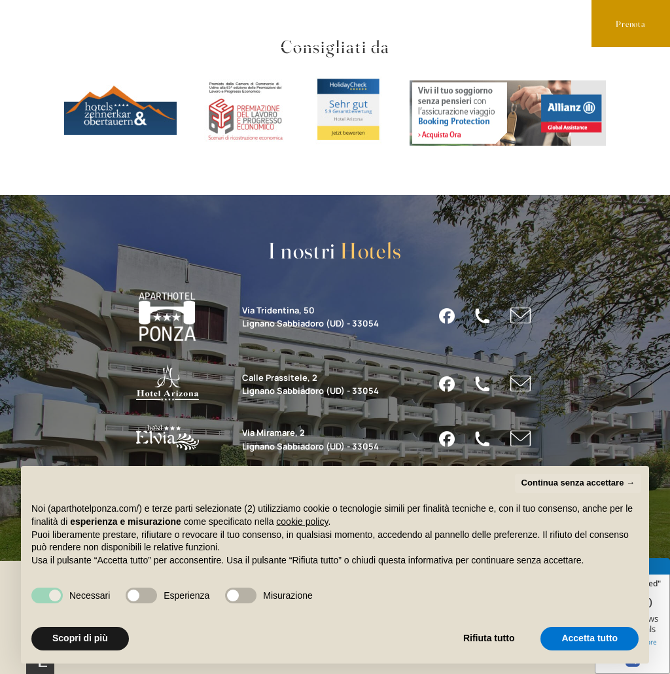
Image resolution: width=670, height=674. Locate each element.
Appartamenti (69, 22)
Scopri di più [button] (80, 638)
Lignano (236, 22)
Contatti (316, 22)
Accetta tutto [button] (589, 638)
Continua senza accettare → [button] (578, 483)
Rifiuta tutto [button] (489, 638)
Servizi (160, 22)
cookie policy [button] (302, 521)
